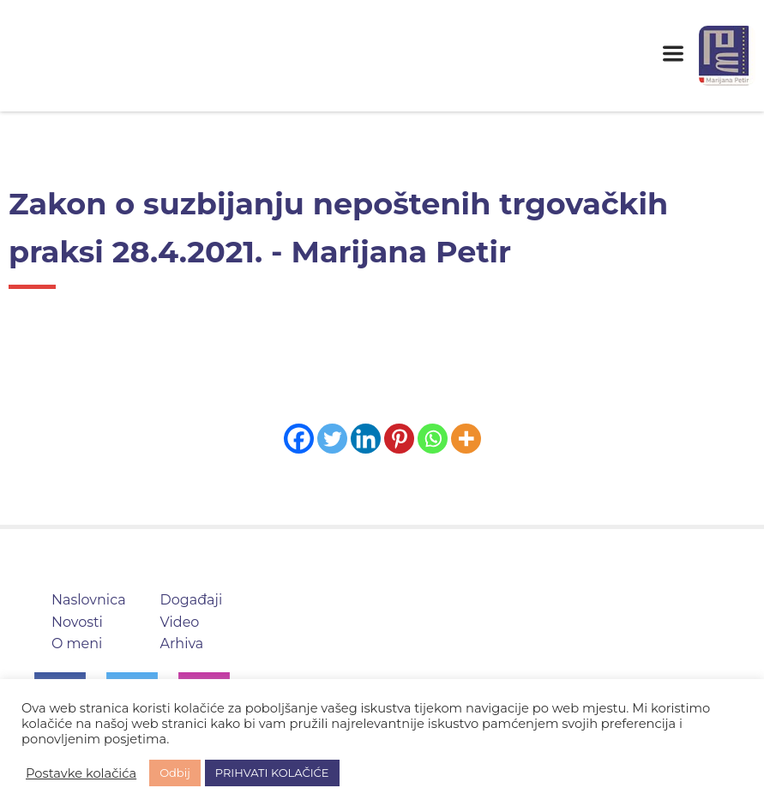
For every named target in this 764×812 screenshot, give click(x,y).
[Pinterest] (399, 439)
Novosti (77, 622)
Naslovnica (88, 600)
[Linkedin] (366, 439)
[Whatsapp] (433, 439)
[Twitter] (332, 439)
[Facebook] (299, 439)
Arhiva (182, 643)
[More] (466, 439)
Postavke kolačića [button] (81, 773)
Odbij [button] (174, 772)
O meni (76, 643)
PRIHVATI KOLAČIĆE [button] (272, 772)
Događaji (191, 600)
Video (180, 622)
